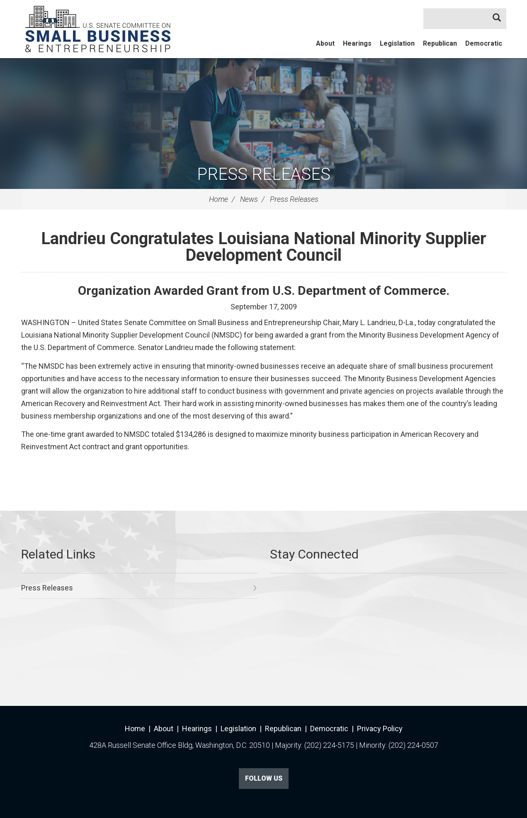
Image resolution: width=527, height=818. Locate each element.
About (325, 43)
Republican (440, 43)
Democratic (483, 43)
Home (218, 199)
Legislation (397, 43)
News (249, 199)
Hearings (357, 43)
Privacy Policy (380, 728)
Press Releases (263, 174)
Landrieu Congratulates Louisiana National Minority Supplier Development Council (263, 247)
